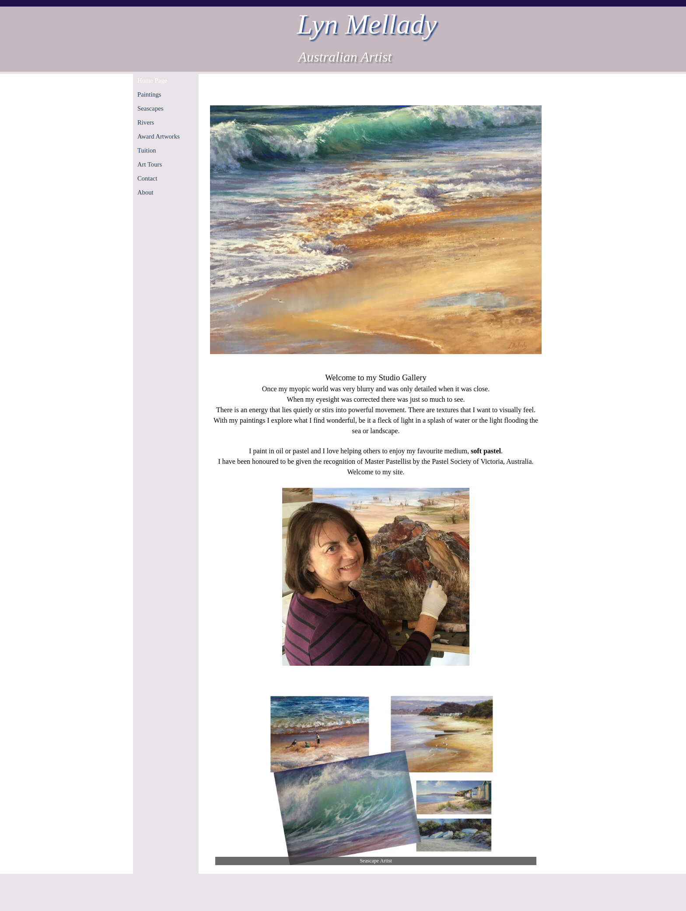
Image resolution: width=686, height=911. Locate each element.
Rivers (145, 122)
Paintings (149, 94)
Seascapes (150, 108)
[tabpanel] (376, 520)
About (145, 192)
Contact (147, 178)
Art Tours (149, 164)
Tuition (146, 150)
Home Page (152, 80)
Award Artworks (158, 136)
